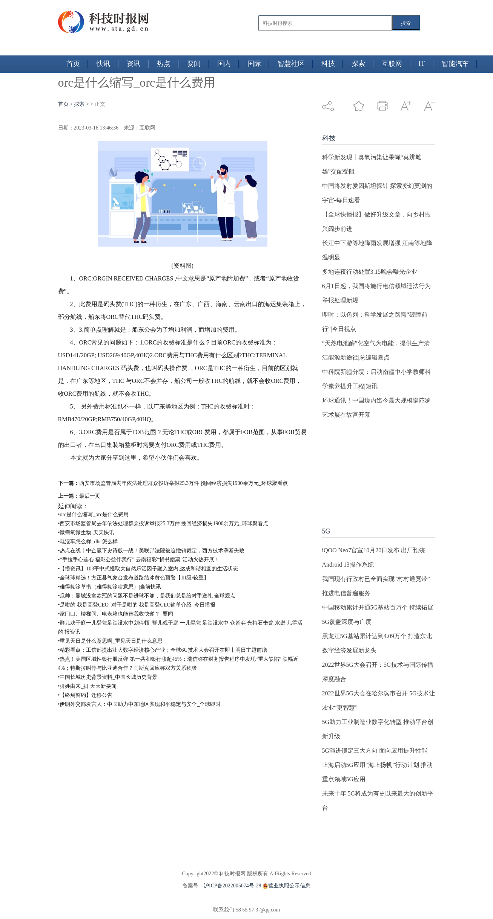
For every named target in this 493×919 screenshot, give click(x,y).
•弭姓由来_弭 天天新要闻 (87, 686)
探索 (358, 63)
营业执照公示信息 (285, 886)
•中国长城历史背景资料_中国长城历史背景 (108, 677)
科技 (328, 63)
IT (422, 63)
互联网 (392, 63)
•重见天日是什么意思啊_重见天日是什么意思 (110, 641)
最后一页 (89, 496)
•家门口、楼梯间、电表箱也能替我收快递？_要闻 (116, 614)
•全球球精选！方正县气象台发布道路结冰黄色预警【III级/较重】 (133, 578)
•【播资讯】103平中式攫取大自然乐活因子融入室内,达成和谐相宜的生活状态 (148, 569)
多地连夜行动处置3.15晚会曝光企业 (369, 271)
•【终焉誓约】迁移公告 (85, 695)
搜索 (406, 23)
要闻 (194, 63)
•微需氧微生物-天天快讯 (86, 532)
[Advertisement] (378, 469)
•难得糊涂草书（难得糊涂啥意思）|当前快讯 (109, 587)
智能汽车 (455, 63)
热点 (163, 63)
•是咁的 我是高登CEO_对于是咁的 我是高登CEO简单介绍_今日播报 (137, 605)
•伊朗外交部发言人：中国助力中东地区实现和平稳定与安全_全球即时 (139, 704)
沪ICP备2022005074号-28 (232, 886)
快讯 (103, 63)
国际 (254, 63)
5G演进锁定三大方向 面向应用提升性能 (375, 750)
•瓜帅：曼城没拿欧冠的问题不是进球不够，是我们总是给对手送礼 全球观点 (146, 596)
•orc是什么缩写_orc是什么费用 (93, 514)
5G (326, 531)
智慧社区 (291, 63)
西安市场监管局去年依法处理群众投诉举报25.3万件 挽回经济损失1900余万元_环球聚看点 (183, 483)
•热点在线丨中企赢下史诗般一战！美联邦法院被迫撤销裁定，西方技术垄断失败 (151, 550)
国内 (224, 63)
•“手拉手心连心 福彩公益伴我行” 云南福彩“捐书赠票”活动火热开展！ (139, 559)
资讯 (133, 63)
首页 (73, 63)
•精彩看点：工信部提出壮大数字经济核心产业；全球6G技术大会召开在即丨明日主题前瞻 (162, 650)
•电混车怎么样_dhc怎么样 (88, 541)
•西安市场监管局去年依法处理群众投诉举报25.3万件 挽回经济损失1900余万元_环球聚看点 (163, 523)
